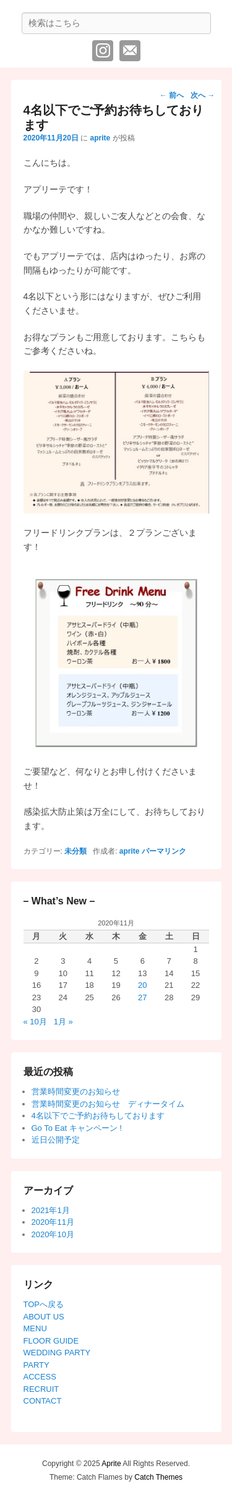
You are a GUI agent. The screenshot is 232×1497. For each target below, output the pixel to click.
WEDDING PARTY (57, 1352)
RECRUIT (41, 1389)
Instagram (102, 50)
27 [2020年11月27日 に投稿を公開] (142, 997)
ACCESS (40, 1376)
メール (129, 50)
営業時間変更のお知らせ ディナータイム (108, 1104)
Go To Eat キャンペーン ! (77, 1128)
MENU (35, 1328)
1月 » (63, 1021)
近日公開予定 (56, 1139)
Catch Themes (158, 1477)
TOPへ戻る (44, 1304)
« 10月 (35, 1021)
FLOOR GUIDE (51, 1340)
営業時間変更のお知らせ (76, 1091)
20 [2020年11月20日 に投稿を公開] (142, 985)
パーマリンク (164, 851)
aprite (100, 138)
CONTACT (43, 1400)
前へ (172, 95)
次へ (203, 95)
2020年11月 (53, 1222)
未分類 (75, 851)
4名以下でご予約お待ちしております (98, 1115)
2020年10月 (53, 1234)
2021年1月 (51, 1210)
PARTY (36, 1365)
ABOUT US (44, 1316)
